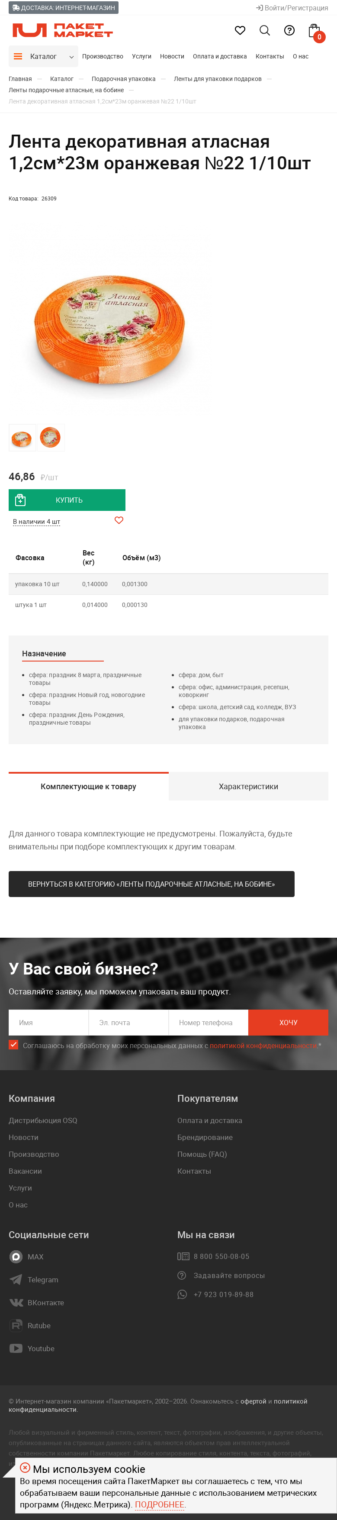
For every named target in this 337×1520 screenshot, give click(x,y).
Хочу (288, 1022)
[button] (204, 319)
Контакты (270, 56)
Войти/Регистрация (292, 7)
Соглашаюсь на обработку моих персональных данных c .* (172, 1046)
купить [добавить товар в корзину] (69, 500)
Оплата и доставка (220, 56)
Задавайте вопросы (229, 1275)
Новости (172, 56)
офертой (253, 1401)
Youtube (41, 1348)
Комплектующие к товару (88, 786)
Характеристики (248, 786)
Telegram (43, 1279)
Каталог (43, 56)
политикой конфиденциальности (263, 1045)
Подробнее (159, 1504)
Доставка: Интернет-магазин (63, 7)
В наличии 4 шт (36, 521)
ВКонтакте (46, 1302)
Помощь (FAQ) (202, 1154)
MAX (36, 1257)
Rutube (39, 1325)
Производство (102, 56)
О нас (300, 56)
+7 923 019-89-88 (224, 1294)
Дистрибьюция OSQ (43, 1120)
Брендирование (205, 1137)
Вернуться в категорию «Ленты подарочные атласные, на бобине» (151, 884)
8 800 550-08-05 (222, 1256)
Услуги (141, 56)
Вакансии (25, 1171)
